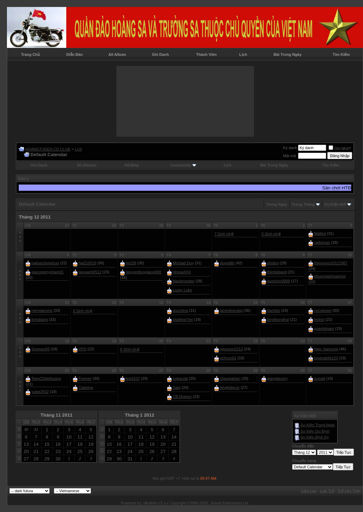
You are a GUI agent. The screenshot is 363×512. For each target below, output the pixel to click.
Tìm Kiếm (341, 54)
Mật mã (289, 156)
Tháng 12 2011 (35, 217)
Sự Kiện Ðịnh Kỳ (314, 437)
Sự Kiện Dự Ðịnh (315, 431)
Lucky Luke (182, 290)
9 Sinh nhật (82, 311)
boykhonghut (278, 319)
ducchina (180, 310)
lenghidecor (230, 387)
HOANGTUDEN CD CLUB (48, 149)
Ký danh (290, 148)
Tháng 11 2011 (57, 415)
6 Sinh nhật (130, 349)
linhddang (39, 319)
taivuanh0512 (90, 272)
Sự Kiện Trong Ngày (317, 425)
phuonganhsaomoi (330, 276)
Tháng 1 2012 (139, 415)
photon (273, 263)
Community (183, 165)
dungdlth (227, 263)
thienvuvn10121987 (330, 263)
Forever (85, 378)
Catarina (86, 387)
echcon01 (228, 358)
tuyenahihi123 (326, 358)
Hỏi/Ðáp (131, 165)
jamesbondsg (231, 310)
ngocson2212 (231, 349)
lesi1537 (133, 378)
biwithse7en (183, 319)
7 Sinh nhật (224, 234)
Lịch (243, 54)
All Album (117, 54)
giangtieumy (277, 378)
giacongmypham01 (47, 272)
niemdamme (41, 310)
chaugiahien (230, 378)
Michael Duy (183, 263)
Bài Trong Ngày (287, 54)
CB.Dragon (182, 396)
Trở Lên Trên (349, 491)
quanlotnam (324, 328)
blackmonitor (183, 281)
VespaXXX (182, 272)
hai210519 (87, 263)
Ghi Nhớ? (339, 148)
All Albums (87, 165)
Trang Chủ (30, 54)
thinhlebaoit (277, 272)
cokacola (180, 378)
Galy (177, 387)
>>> (20, 236)
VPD (82, 349)
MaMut (320, 233)
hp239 (131, 263)
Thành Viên (206, 54)
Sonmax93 (40, 349)
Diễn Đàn (74, 54)
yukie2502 (40, 392)
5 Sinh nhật (271, 234)
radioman (322, 242)
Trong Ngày (276, 204)
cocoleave (322, 310)
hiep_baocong (326, 349)
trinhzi (319, 319)
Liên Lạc (309, 491)
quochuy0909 (278, 281)
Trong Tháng (303, 204)
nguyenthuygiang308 (143, 272)
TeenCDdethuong (46, 378)
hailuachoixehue (45, 263)
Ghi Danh (160, 54)
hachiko (273, 310)
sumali (319, 378)
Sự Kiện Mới (335, 204)
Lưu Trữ (327, 491)
